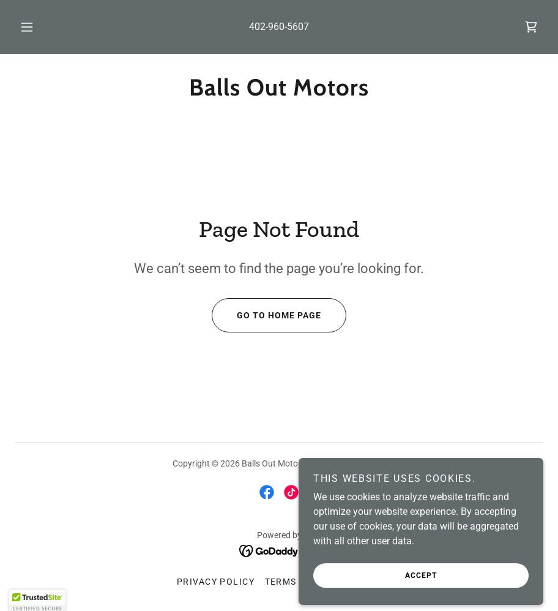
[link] (531, 27)
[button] (38, 27)
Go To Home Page (266, 315)
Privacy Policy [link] (216, 582)
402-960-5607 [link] (279, 26)
